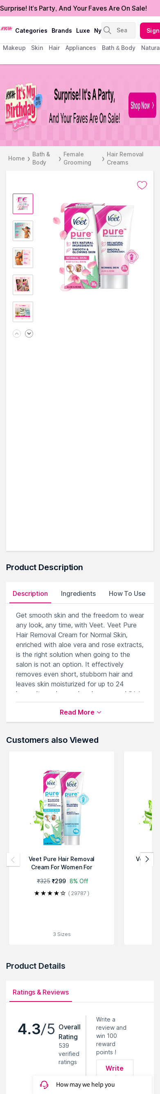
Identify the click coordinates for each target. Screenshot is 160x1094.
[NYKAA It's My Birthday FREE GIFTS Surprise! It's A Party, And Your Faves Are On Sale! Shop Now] (80, 105)
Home (16, 158)
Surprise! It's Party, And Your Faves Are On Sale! (73, 8)
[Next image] (29, 334)
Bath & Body (41, 158)
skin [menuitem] (37, 47)
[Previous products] (13, 859)
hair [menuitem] (54, 47)
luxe (83, 30)
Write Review (114, 1073)
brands (62, 30)
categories (31, 30)
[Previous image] (17, 334)
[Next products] (146, 859)
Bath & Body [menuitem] (118, 47)
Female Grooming (77, 158)
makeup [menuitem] (14, 47)
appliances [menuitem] (80, 47)
